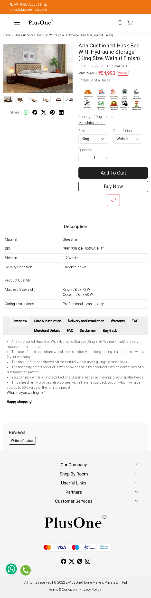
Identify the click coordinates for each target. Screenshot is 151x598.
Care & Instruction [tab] (47, 321)
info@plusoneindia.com (28, 9)
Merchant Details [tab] (47, 331)
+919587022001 (26, 4)
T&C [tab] (135, 321)
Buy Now (113, 186)
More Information (91, 123)
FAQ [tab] (70, 331)
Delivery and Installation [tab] (86, 321)
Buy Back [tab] (110, 331)
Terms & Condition (62, 589)
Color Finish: (122, 131)
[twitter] (43, 112)
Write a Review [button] (22, 441)
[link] (120, 23)
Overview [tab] (20, 321)
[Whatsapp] (26, 112)
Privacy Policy (90, 589)
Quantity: (85, 150)
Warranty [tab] (118, 321)
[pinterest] (52, 112)
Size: (81, 131)
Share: (15, 112)
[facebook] (34, 112)
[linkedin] (61, 112)
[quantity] (94, 158)
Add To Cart (113, 173)
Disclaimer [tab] (88, 331)
